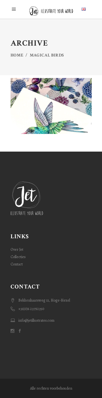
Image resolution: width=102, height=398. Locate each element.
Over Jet (17, 249)
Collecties (18, 256)
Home (17, 55)
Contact (17, 264)
